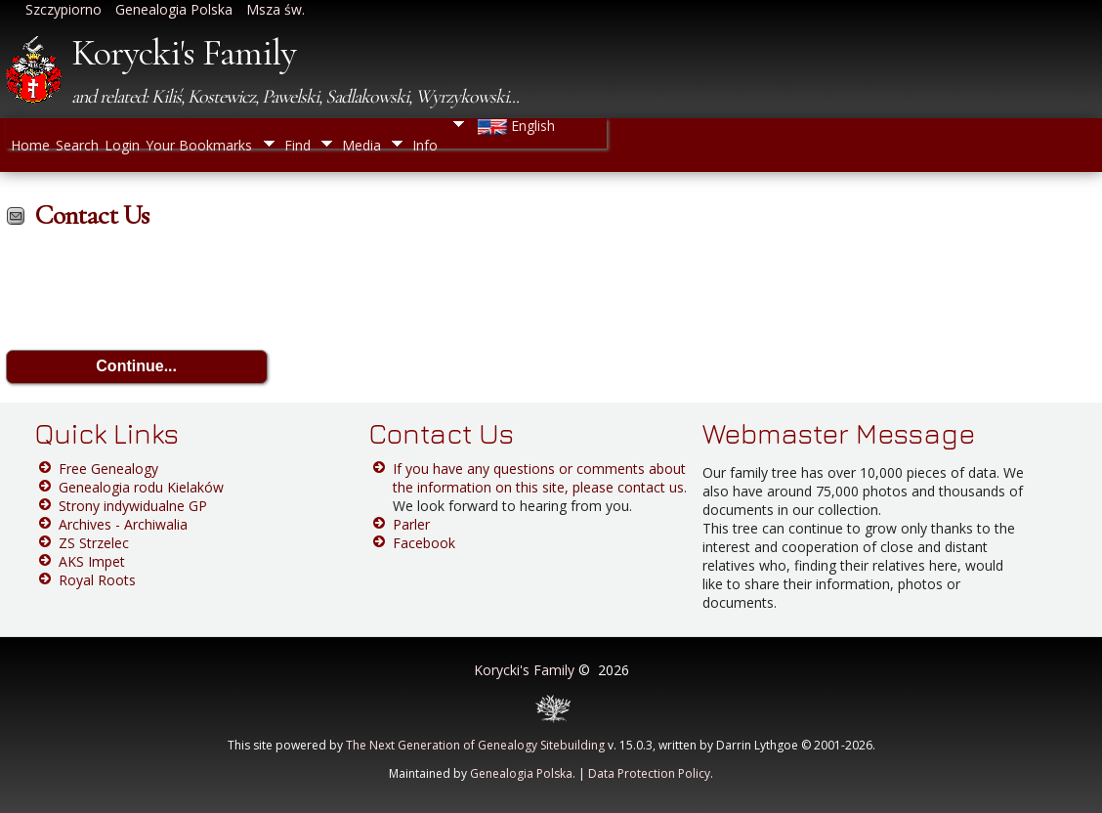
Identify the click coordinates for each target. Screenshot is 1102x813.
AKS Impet (92, 561)
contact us (650, 487)
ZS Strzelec (94, 543)
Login (122, 144)
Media (361, 145)
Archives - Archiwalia (123, 524)
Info (425, 145)
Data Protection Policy (649, 773)
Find (297, 145)
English (514, 125)
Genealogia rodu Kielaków (141, 487)
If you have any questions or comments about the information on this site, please (539, 477)
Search (77, 144)
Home (30, 144)
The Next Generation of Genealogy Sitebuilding (475, 745)
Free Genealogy (108, 468)
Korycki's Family (183, 52)
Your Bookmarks (199, 144)
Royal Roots (97, 580)
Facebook (424, 543)
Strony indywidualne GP (133, 505)
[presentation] (154, 293)
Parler (411, 524)
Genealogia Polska (521, 773)
